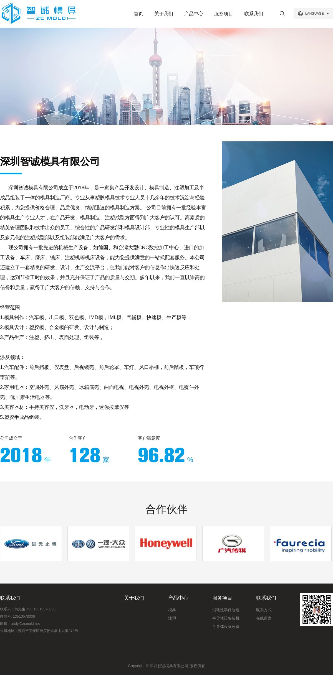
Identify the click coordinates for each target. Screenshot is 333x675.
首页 (138, 13)
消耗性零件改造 (225, 610)
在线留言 (264, 618)
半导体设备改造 (225, 626)
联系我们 (253, 13)
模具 (172, 610)
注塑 (172, 618)
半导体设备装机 (225, 618)
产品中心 (193, 13)
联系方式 (264, 610)
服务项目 (223, 13)
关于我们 (163, 13)
